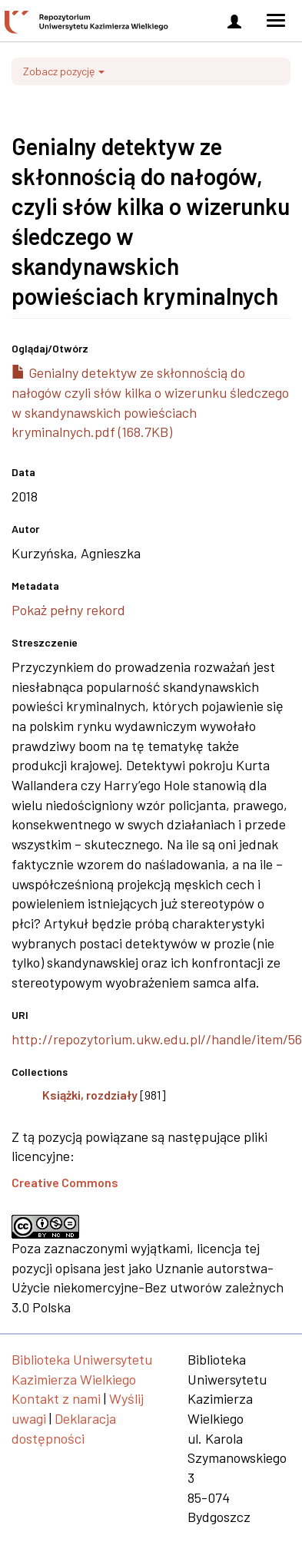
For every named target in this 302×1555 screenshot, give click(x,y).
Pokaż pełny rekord (68, 609)
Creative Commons (65, 1182)
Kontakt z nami (56, 1398)
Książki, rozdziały (90, 1094)
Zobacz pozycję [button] (64, 71)
